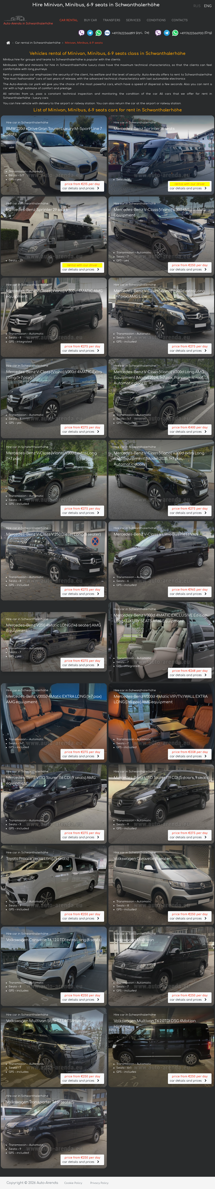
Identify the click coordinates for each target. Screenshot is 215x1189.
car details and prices (82, 185)
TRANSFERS (109, 20)
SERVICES (131, 20)
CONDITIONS (154, 20)
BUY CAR (88, 20)
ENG (207, 6)
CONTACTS (178, 20)
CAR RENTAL (66, 20)
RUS (197, 6)
